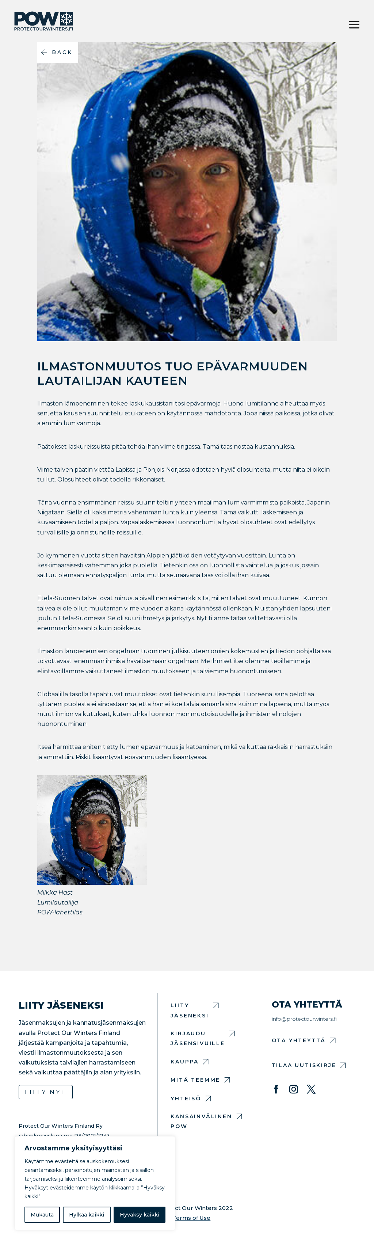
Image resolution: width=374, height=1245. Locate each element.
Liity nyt (45, 1092)
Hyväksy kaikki (139, 1214)
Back (62, 52)
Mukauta (42, 1214)
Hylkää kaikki (86, 1214)
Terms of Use (191, 1217)
